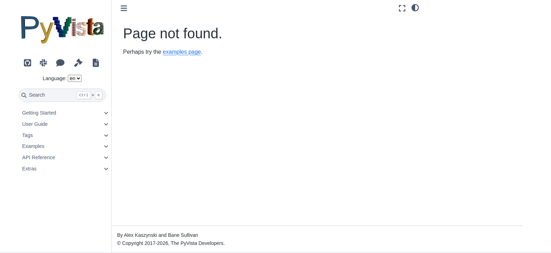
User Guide (50, 124)
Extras (44, 168)
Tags (42, 135)
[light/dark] (415, 7)
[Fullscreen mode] (402, 8)
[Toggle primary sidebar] (139, 8)
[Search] (77, 95)
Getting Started (54, 113)
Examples (48, 146)
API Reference (53, 157)
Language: (70, 78)
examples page (197, 52)
